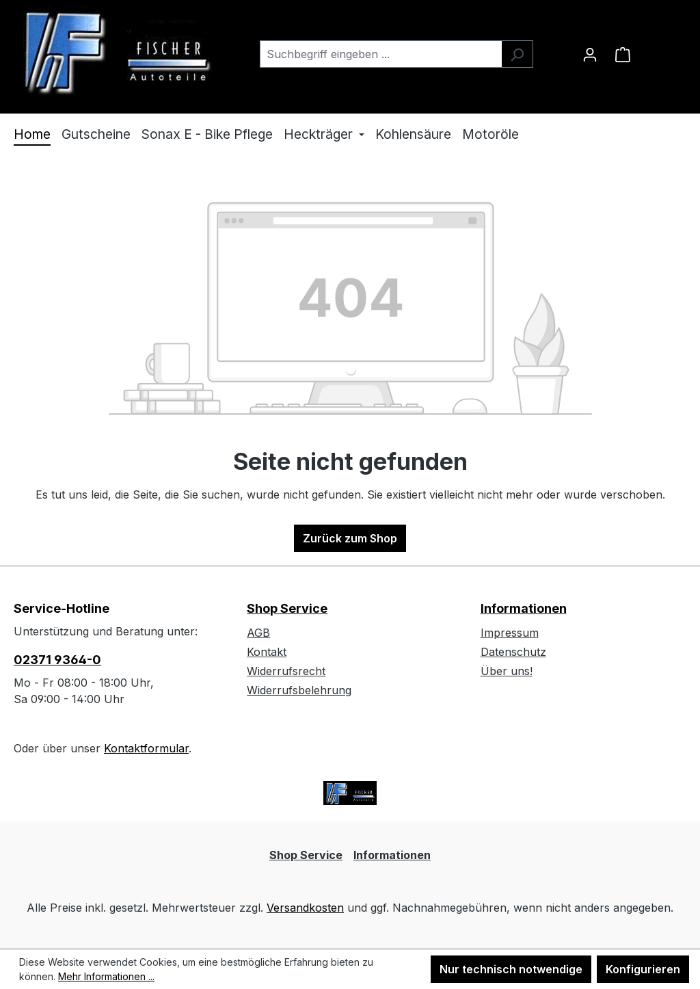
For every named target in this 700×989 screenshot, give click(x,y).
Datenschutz (513, 652)
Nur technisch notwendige (511, 969)
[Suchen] (517, 54)
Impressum (510, 632)
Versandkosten (305, 907)
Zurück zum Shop (350, 538)
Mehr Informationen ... (106, 976)
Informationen (524, 608)
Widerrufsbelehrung (299, 690)
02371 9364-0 (57, 659)
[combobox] (381, 54)
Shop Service (287, 608)
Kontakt (266, 652)
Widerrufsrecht (286, 671)
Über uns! (507, 671)
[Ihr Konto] (590, 54)
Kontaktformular (146, 748)
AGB (258, 632)
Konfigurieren (643, 969)
